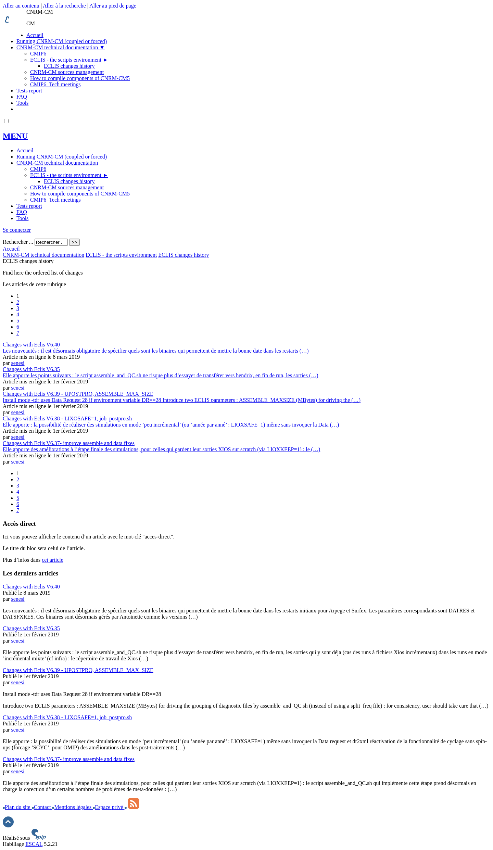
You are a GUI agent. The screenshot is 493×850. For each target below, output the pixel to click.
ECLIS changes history (69, 66)
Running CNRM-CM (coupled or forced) (61, 41)
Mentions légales (72, 807)
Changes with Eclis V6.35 (31, 628)
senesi (17, 363)
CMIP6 (38, 53)
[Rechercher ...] (51, 242)
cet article (52, 560)
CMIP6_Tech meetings (55, 84)
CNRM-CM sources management (67, 72)
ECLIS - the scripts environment (69, 60)
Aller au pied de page (112, 6)
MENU (15, 135)
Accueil (34, 35)
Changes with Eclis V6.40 (31, 586)
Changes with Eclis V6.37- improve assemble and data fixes (69, 759)
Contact (42, 807)
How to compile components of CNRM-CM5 (80, 78)
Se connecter (17, 230)
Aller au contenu (21, 6)
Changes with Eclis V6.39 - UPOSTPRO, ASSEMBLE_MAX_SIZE (78, 670)
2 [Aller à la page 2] (17, 302)
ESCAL (33, 844)
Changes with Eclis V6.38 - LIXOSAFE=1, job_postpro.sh (67, 717)
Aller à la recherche (64, 6)
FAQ (21, 97)
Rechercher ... (18, 242)
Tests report (29, 90)
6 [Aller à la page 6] (17, 327)
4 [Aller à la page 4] (17, 314)
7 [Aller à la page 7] (17, 333)
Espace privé (108, 807)
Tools (22, 103)
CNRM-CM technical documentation (60, 47)
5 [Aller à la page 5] (17, 320)
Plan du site (17, 807)
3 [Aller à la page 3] (17, 308)
